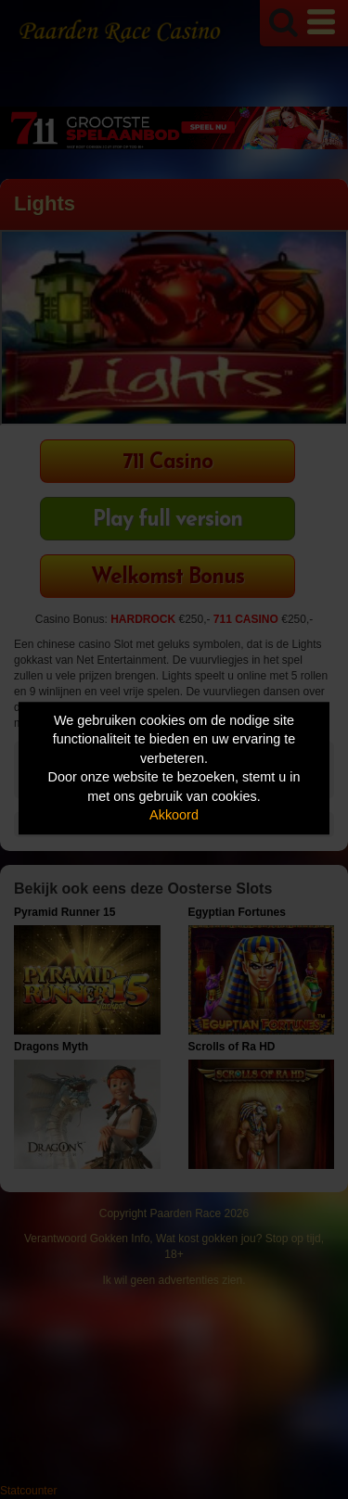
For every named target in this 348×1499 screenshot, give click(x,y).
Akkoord (174, 815)
